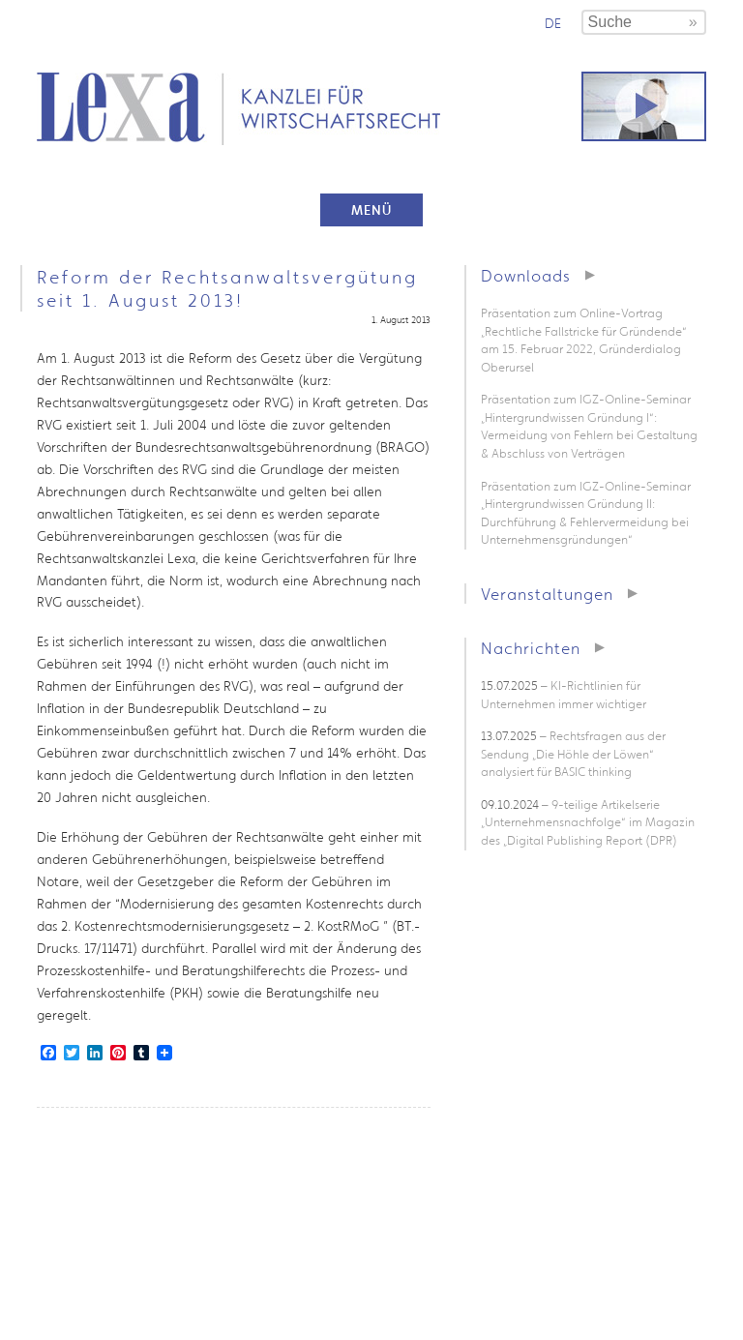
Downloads (526, 275)
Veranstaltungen (547, 593)
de (553, 23)
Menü (371, 210)
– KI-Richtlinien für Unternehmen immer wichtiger (563, 694)
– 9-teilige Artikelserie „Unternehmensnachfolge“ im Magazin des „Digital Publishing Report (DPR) (588, 822)
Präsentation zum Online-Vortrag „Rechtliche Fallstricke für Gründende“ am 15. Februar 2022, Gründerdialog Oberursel (584, 340)
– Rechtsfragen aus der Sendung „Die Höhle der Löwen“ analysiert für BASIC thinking (573, 754)
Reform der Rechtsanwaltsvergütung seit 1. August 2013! (227, 288)
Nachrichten (530, 648)
